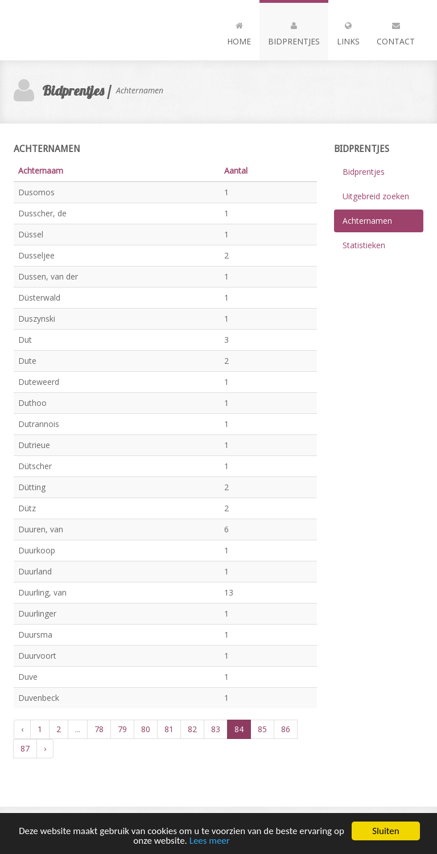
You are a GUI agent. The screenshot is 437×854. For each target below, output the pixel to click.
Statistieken (364, 245)
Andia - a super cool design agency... (76, 30)
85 (262, 729)
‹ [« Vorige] (22, 729)
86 (285, 729)
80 (145, 729)
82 (192, 729)
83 (215, 729)
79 (122, 729)
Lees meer (209, 842)
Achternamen (367, 220)
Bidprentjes (294, 31)
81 (169, 729)
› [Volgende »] (45, 748)
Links (348, 31)
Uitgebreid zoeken (376, 196)
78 (99, 729)
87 (25, 748)
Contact (396, 31)
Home (239, 31)
